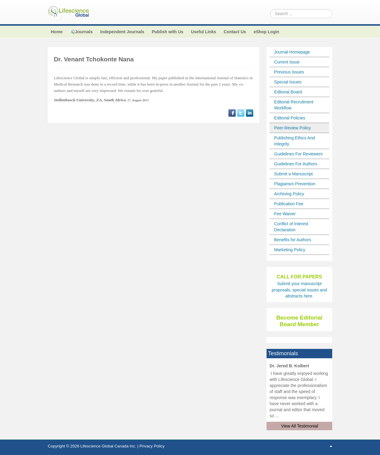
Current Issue (287, 62)
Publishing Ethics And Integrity (294, 140)
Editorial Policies (289, 117)
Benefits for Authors (292, 239)
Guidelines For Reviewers (298, 153)
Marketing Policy (289, 249)
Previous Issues (289, 72)
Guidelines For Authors (295, 163)
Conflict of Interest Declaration (291, 226)
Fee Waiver (285, 213)
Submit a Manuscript (293, 173)
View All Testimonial (299, 426)
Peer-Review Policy (292, 127)
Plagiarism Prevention (294, 183)
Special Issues (287, 82)
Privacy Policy (152, 446)
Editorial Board (288, 91)
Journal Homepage (292, 52)
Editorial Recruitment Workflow (293, 104)
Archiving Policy (289, 193)
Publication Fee (288, 203)
